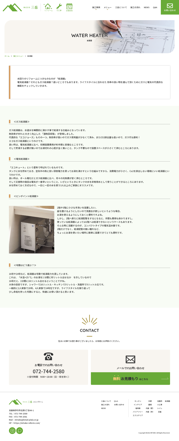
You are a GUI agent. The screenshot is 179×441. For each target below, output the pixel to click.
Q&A (155, 7)
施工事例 (96, 7)
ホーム (7, 56)
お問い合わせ (119, 404)
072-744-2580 (48, 371)
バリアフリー (138, 411)
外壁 (150, 401)
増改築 (137, 408)
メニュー (108, 7)
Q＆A (116, 401)
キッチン (138, 401)
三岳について (121, 7)
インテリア (138, 404)
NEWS (146, 7)
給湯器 (167, 401)
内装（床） (150, 411)
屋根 (150, 404)
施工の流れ (135, 7)
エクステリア (138, 415)
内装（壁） (150, 408)
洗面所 (159, 401)
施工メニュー (18, 56)
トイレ (159, 408)
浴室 (159, 411)
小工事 (159, 404)
